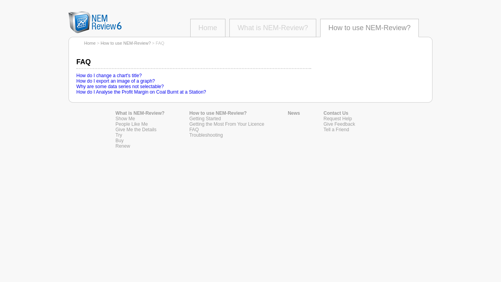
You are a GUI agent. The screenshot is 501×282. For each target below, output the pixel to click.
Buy (119, 140)
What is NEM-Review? (273, 28)
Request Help (338, 118)
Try (118, 135)
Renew (122, 146)
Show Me (125, 118)
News (294, 113)
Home (207, 28)
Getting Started (205, 118)
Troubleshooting (206, 135)
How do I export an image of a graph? (115, 81)
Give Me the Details (136, 129)
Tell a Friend (336, 129)
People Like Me (131, 124)
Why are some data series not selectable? (120, 86)
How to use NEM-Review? (369, 28)
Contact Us (336, 113)
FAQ (194, 129)
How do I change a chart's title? (109, 75)
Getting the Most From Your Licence (226, 124)
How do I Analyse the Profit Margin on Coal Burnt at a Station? (141, 92)
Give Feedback (339, 124)
